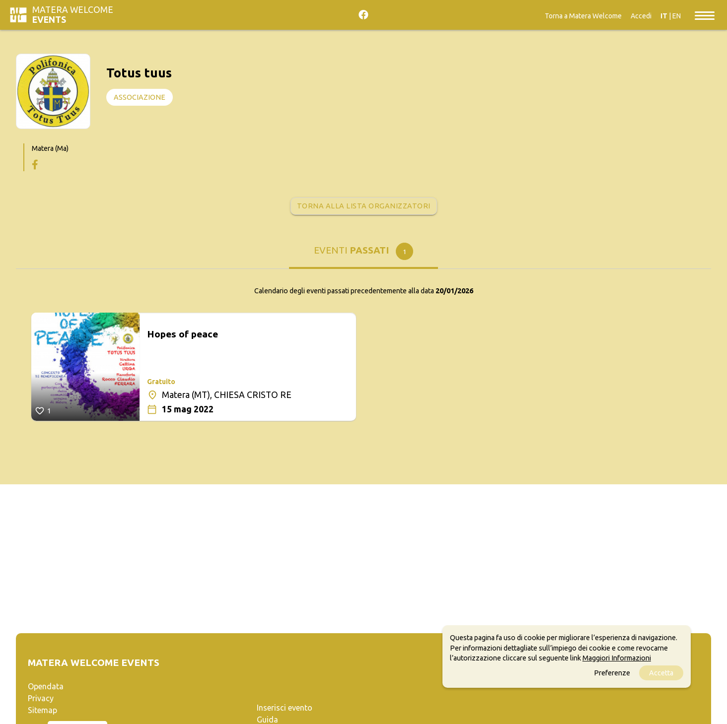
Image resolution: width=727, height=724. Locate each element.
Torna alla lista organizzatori (364, 206)
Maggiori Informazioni (616, 658)
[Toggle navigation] (705, 15)
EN (676, 16)
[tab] (363, 254)
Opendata (46, 686)
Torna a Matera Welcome (583, 16)
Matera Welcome (72, 14)
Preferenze (612, 673)
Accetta (661, 673)
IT (663, 16)
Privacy (41, 698)
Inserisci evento (284, 707)
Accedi (641, 16)
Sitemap (42, 710)
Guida (267, 719)
